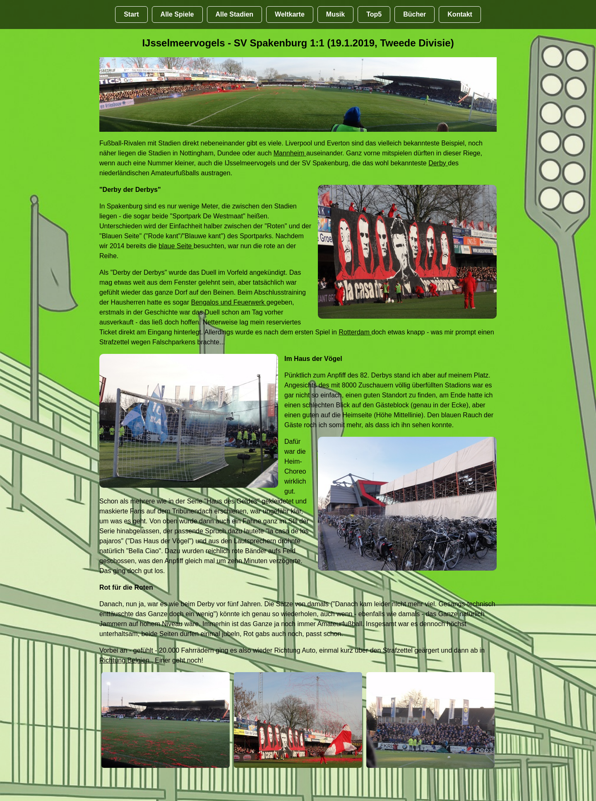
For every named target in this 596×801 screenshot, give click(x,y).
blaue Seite (176, 245)
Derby (438, 163)
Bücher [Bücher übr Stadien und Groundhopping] (414, 14)
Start (131, 14)
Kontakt (459, 14)
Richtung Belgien (125, 660)
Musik (335, 14)
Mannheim (290, 153)
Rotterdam (355, 332)
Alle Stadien (235, 14)
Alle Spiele (177, 14)
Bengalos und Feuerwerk (228, 302)
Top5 (374, 14)
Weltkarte (290, 14)
